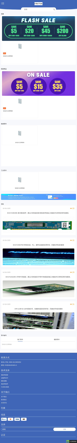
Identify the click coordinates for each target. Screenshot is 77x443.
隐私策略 (4, 381)
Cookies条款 (5, 387)
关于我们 (4, 396)
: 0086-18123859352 (11, 362)
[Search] (37, 9)
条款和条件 (4, 384)
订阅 (64, 429)
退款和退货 (4, 375)
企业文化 (4, 402)
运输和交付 (4, 378)
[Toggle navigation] (2, 3)
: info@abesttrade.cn (9, 365)
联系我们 (4, 399)
